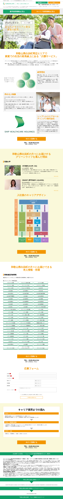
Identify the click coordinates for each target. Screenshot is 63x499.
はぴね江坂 (52, 288)
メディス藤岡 (38, 312)
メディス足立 (24, 327)
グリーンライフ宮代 (10, 337)
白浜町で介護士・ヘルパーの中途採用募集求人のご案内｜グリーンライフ (17, 0)
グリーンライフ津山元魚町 (24, 303)
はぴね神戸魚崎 (24, 291)
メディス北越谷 (52, 324)
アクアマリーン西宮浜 (24, 285)
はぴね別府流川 (52, 297)
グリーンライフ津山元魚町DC (38, 303)
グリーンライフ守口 (10, 285)
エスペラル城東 (38, 282)
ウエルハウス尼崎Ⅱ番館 (24, 282)
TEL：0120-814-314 (49, 4)
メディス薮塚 (38, 306)
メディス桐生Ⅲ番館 (38, 318)
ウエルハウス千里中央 (52, 285)
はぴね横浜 (38, 333)
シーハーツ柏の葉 (38, 321)
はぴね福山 (10, 294)
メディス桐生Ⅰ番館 (24, 309)
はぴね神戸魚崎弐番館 (38, 291)
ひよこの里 (10, 333)
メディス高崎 (52, 306)
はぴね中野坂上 (24, 333)
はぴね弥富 (24, 288)
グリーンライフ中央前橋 (24, 315)
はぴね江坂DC (10, 291)
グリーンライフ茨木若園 (52, 303)
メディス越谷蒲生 (10, 327)
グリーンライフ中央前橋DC (38, 315)
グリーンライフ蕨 (38, 327)
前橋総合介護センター (52, 315)
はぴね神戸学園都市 (52, 291)
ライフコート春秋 (52, 282)
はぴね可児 (10, 288)
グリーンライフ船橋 (52, 321)
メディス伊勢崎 (52, 312)
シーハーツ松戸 (24, 321)
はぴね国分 (10, 303)
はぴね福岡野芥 (38, 297)
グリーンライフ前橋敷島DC (24, 318)
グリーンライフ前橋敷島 (10, 318)
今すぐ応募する (31, 139)
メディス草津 (24, 312)
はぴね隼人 (52, 300)
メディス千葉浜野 (10, 324)
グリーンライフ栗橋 (52, 333)
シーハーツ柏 (10, 321)
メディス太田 (10, 309)
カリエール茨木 (38, 285)
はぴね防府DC (52, 294)
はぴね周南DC (24, 297)
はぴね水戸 (38, 330)
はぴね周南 (10, 297)
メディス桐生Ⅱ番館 (10, 315)
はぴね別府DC (24, 300)
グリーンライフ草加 (52, 330)
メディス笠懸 (24, 306)
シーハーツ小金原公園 (52, 318)
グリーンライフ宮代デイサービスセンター (24, 337)
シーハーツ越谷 (10, 330)
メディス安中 (10, 312)
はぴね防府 (38, 294)
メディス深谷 (10, 306)
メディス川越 (38, 324)
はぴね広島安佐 (24, 294)
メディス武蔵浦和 (24, 324)
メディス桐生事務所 (38, 309)
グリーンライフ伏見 (24, 330)
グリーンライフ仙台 (38, 337)
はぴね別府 (10, 300)
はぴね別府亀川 (38, 300)
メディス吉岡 (52, 309)
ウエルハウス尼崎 (10, 282)
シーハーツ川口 (52, 327)
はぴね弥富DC (38, 288)
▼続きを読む (54, 176)
